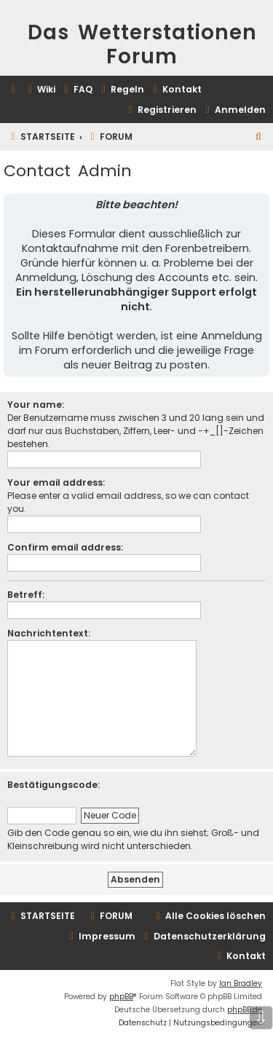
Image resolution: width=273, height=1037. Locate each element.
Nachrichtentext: (48, 633)
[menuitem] (39, 90)
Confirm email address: (65, 547)
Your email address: (56, 482)
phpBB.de (244, 1009)
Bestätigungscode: (53, 784)
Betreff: (25, 594)
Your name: (35, 404)
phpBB (121, 996)
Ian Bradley (240, 983)
